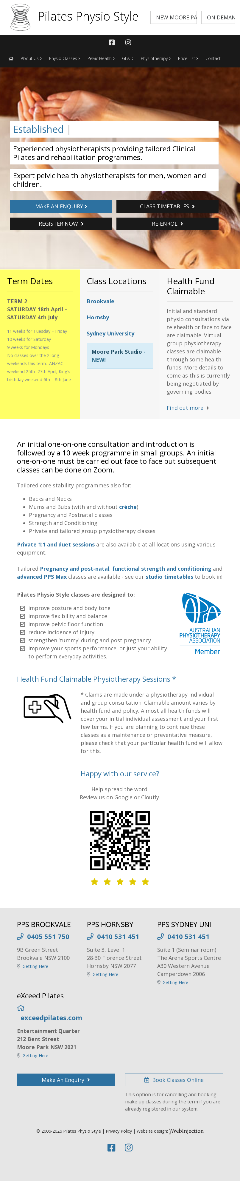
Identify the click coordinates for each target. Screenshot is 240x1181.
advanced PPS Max (42, 576)
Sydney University (110, 333)
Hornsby (98, 317)
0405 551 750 (48, 936)
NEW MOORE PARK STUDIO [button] (176, 17)
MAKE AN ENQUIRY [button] (61, 206)
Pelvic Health (100, 58)
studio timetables (169, 576)
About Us (30, 58)
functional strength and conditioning (161, 568)
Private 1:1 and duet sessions (56, 544)
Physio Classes (63, 58)
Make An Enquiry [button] (66, 1079)
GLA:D (127, 58)
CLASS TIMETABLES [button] (167, 206)
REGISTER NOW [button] (61, 223)
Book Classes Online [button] (174, 1079)
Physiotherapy (154, 58)
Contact (213, 58)
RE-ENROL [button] (167, 223)
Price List (186, 58)
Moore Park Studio (116, 351)
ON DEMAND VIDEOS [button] (221, 17)
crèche (128, 506)
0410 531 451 (118, 936)
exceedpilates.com (51, 1017)
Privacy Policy (119, 1131)
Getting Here (35, 966)
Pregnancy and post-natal (74, 568)
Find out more (185, 407)
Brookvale (100, 301)
